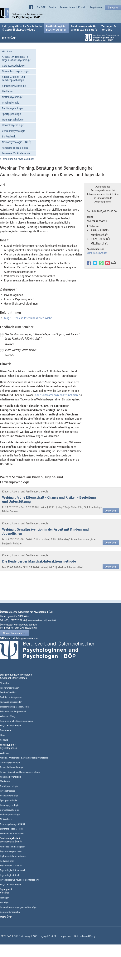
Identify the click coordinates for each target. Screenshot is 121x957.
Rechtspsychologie (12, 108)
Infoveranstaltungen (9, 687)
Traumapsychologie (12, 119)
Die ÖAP (41, 7)
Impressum (66, 936)
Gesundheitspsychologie (15, 71)
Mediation (7, 91)
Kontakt (82, 7)
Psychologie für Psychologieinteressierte (19, 879)
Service (52, 7)
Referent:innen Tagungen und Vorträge (18, 907)
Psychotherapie (10, 102)
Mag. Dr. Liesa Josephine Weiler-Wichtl (28, 318)
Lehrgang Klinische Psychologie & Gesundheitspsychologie (22, 28)
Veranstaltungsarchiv (10, 911)
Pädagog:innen (7, 860)
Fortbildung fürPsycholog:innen (56, 28)
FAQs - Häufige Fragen (10, 725)
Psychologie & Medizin (11, 865)
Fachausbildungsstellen (11, 701)
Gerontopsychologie (13, 65)
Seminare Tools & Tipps (15, 147)
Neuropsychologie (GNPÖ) (16, 142)
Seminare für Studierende (16, 153)
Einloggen (113, 7)
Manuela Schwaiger (97, 252)
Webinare (7, 51)
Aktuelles (4, 683)
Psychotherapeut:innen (11, 851)
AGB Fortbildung (22, 936)
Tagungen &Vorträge (108, 28)
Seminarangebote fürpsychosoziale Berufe (84, 28)
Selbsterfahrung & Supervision (14, 706)
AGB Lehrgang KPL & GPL (45, 936)
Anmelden (110, 510)
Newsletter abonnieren (14, 633)
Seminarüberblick (8, 692)
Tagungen (4, 897)
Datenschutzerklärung (84, 936)
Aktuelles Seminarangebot (12, 846)
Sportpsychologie (11, 114)
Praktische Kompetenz (11, 697)
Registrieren (96, 7)
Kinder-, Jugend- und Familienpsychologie (13, 78)
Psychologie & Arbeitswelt (13, 870)
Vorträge (4, 902)
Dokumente (5, 730)
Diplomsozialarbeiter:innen (13, 856)
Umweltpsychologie (13, 125)
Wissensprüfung (7, 716)
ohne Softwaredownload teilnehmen (56, 395)
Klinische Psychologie (14, 85)
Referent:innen (67, 7)
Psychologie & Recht (10, 875)
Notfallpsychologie (12, 97)
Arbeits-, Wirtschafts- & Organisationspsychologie (16, 58)
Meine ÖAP (9, 37)
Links (2, 735)
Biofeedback (9, 136)
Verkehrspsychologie (13, 130)
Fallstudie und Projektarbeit (13, 711)
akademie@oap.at (37, 620)
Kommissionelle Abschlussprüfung (16, 720)
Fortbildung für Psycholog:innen (17, 158)
